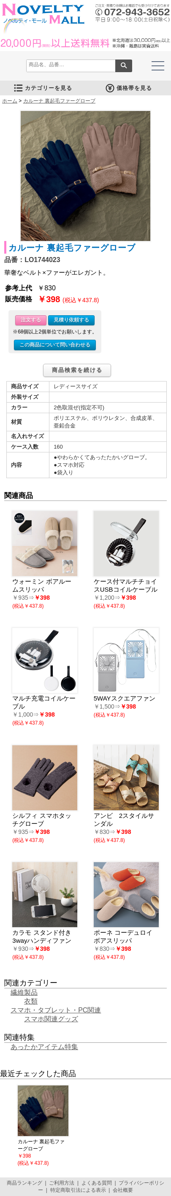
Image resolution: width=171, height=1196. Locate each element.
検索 (123, 66)
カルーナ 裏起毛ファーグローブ (59, 101)
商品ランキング (24, 1183)
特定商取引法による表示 (78, 1190)
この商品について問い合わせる (54, 345)
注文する (31, 320)
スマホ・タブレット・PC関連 (56, 1010)
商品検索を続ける (77, 370)
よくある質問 (96, 1183)
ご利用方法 (61, 1183)
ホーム (9, 101)
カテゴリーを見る (42, 88)
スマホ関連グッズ (51, 1019)
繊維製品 (24, 992)
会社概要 (123, 1190)
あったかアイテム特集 (44, 1046)
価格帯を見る (128, 88)
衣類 (31, 1001)
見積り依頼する (71, 320)
